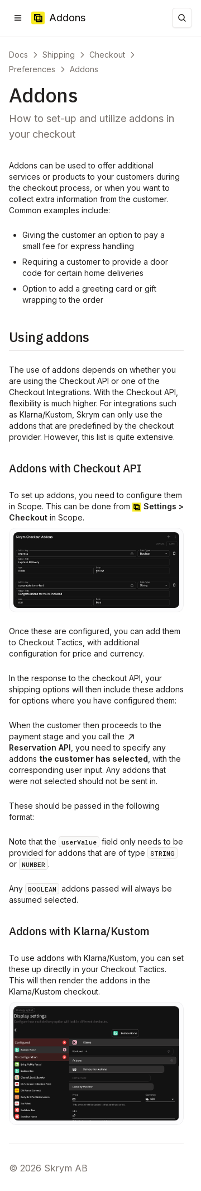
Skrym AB (66, 1168)
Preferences (32, 69)
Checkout (107, 54)
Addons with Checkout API (75, 468)
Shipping (58, 54)
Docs (18, 54)
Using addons (49, 337)
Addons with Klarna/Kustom (79, 931)
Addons (84, 69)
